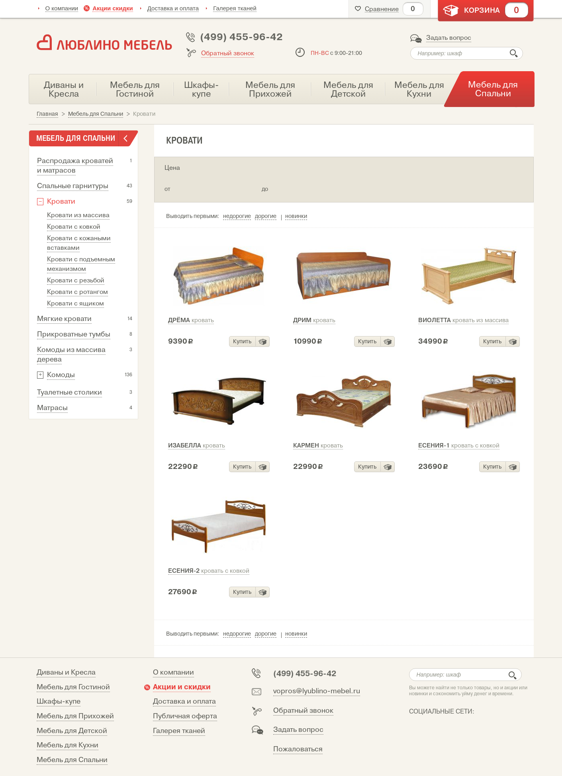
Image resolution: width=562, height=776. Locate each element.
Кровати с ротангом (77, 292)
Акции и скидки (182, 687)
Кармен (318, 445)
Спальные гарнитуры (72, 186)
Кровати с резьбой (75, 280)
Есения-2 (208, 571)
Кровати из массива (78, 215)
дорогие (265, 216)
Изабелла (196, 445)
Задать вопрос (448, 38)
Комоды (61, 374)
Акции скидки (112, 8)
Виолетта (463, 320)
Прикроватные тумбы (73, 334)
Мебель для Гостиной (73, 687)
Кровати (61, 201)
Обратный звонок (227, 53)
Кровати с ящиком (75, 303)
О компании (61, 8)
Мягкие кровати (64, 318)
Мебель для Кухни (67, 745)
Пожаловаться (298, 749)
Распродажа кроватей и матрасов (75, 165)
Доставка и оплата (173, 8)
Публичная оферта (185, 716)
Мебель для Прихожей (75, 716)
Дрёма (191, 320)
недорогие (237, 216)
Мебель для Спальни (72, 759)
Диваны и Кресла (66, 672)
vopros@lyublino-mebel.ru (316, 691)
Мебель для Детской (72, 730)
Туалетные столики (69, 392)
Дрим (314, 320)
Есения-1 (458, 445)
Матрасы (52, 407)
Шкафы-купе (58, 701)
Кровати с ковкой (73, 227)
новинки (296, 216)
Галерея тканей (235, 8)
